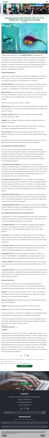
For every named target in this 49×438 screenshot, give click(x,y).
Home (2, 16)
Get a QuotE (24, 383)
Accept (4, 435)
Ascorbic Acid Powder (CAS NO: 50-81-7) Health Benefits (16, 363)
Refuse (42, 435)
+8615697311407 (27, 399)
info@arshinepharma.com (26, 402)
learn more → (24, 366)
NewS (6, 16)
